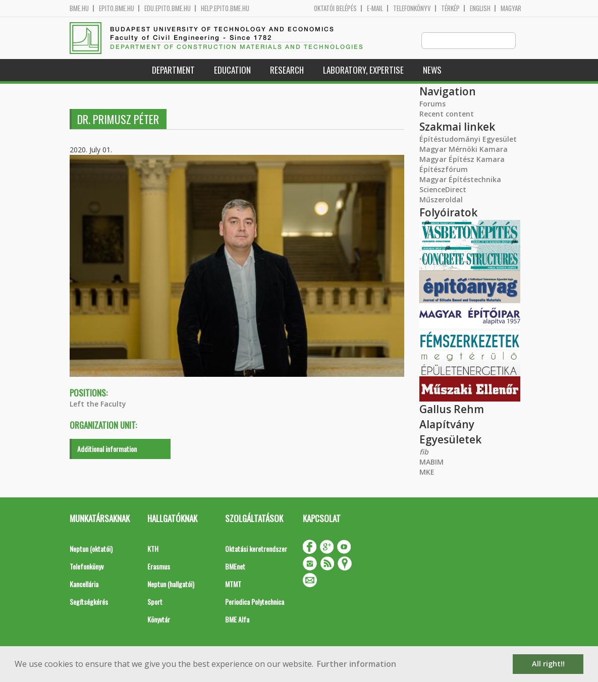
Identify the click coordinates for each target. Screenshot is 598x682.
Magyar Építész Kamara (462, 159)
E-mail (375, 8)
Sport (154, 602)
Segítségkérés (89, 602)
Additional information (107, 449)
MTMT (233, 584)
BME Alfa (237, 619)
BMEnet (235, 566)
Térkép (450, 8)
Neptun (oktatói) (91, 549)
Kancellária (84, 584)
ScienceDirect (442, 190)
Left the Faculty (98, 404)
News (432, 70)
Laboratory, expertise (363, 70)
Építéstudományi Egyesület (468, 139)
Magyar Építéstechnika (460, 180)
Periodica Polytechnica (254, 602)
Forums (432, 104)
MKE (426, 472)
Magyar (511, 8)
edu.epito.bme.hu (167, 8)
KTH (152, 549)
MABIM (431, 462)
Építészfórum (443, 170)
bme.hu (79, 8)
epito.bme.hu (116, 8)
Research (287, 70)
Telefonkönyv (412, 8)
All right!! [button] (548, 663)
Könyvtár (158, 619)
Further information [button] (356, 663)
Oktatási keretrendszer (256, 549)
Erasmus (158, 566)
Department (173, 70)
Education (232, 70)
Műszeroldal (441, 200)
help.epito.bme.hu (225, 8)
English (480, 8)
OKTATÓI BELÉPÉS (335, 8)
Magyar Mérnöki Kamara (463, 149)
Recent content (446, 114)
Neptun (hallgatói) (170, 584)
